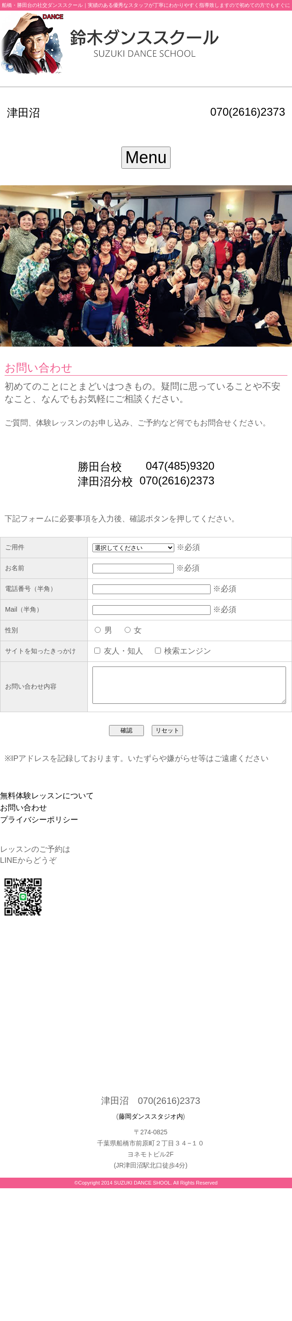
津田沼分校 (105, 481)
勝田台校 (100, 466)
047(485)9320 (180, 466)
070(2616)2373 (247, 112)
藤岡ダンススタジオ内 (151, 1128)
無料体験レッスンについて (47, 807)
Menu (145, 157)
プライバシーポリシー (39, 831)
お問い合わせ (23, 819)
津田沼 (23, 112)
